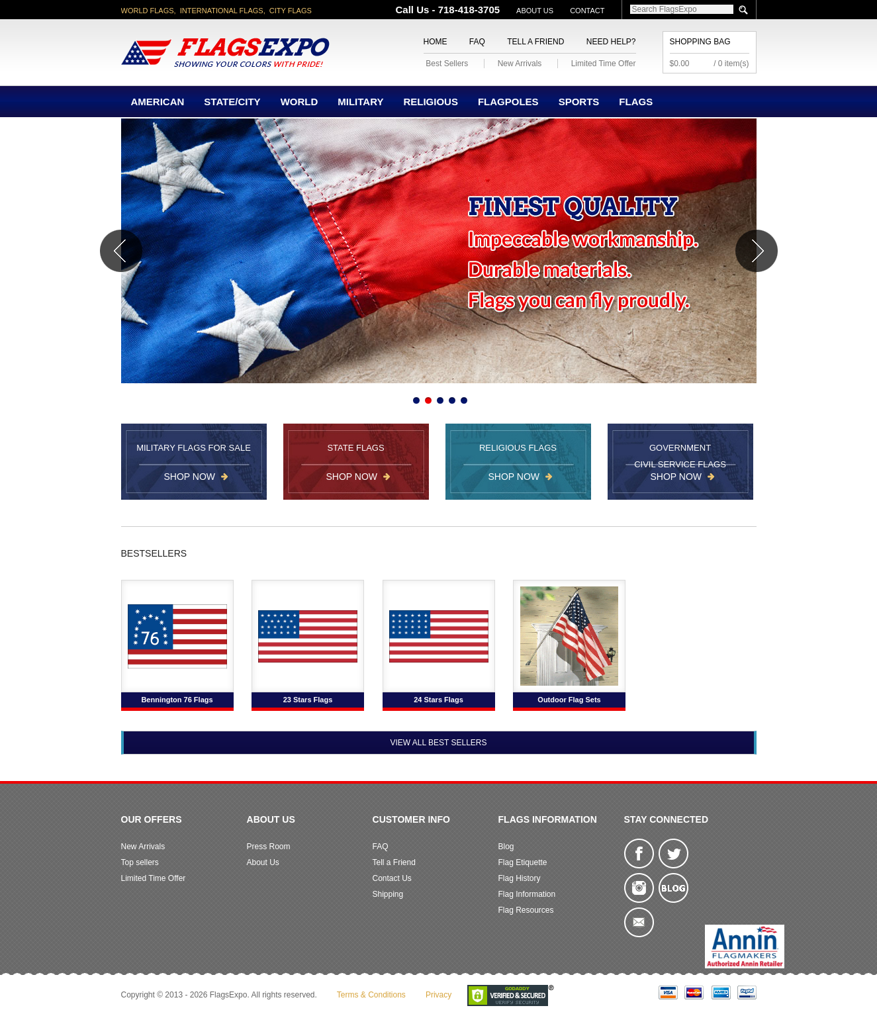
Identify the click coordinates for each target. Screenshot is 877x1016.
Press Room (269, 846)
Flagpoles (508, 101)
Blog (506, 846)
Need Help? (611, 41)
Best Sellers (447, 63)
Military (360, 101)
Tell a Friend (535, 41)
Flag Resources (526, 910)
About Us (534, 11)
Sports (579, 101)
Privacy (438, 994)
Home (435, 41)
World (299, 101)
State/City (232, 101)
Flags (636, 101)
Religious (430, 101)
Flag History (519, 878)
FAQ (477, 41)
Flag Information (527, 894)
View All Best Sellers (438, 742)
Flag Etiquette (522, 862)
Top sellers (140, 862)
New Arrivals (520, 63)
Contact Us (392, 878)
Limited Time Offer (603, 63)
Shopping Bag (700, 41)
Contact (587, 11)
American (158, 101)
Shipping (388, 894)
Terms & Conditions (371, 994)
